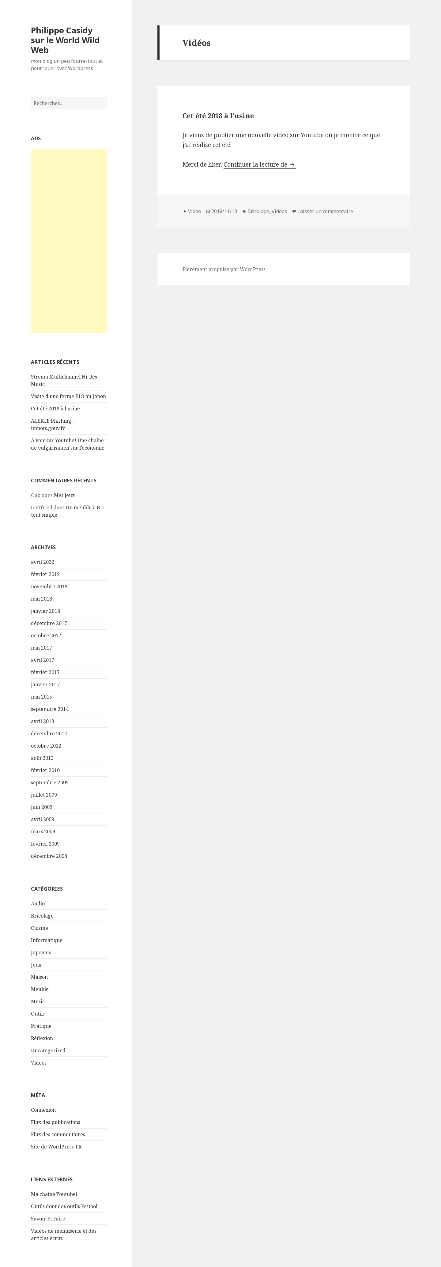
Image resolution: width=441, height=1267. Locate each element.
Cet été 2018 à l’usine (55, 408)
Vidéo (194, 211)
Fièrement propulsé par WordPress (224, 269)
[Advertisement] (69, 241)
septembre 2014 (50, 709)
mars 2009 (43, 831)
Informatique (46, 940)
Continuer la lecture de (260, 164)
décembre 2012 (49, 733)
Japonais (41, 952)
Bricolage (42, 915)
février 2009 (45, 843)
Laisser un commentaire (325, 211)
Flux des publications (55, 1122)
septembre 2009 (50, 782)
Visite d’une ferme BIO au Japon (68, 396)
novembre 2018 (49, 586)
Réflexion (42, 1038)
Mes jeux (64, 495)
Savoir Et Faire (48, 1218)
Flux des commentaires (58, 1134)
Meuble (40, 989)
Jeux (36, 964)
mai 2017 (41, 647)
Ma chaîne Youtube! (54, 1194)
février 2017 (45, 672)
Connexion (43, 1110)
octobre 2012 (46, 745)
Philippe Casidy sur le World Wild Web (65, 40)
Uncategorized (48, 1050)
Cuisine (39, 928)
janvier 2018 (45, 611)
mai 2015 (41, 696)
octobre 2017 (46, 635)
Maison (39, 977)
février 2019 (45, 574)
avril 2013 (42, 721)
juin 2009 (41, 807)
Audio (38, 903)
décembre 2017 (49, 623)
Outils (38, 1013)
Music (38, 1001)
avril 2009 (42, 819)
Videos (39, 1062)
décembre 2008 (49, 856)
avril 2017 (42, 660)
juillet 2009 (44, 794)
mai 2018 (41, 598)
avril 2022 (42, 562)
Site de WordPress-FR (56, 1146)
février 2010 (45, 770)
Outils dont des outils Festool (64, 1206)
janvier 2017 (45, 684)
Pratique (41, 1026)
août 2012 (42, 758)
